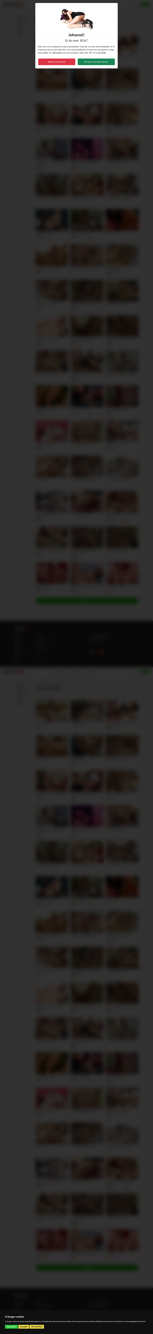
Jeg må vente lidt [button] (56, 62)
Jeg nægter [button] (23, 1327)
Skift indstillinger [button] (36, 1327)
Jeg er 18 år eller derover (96, 62)
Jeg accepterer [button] (11, 1327)
